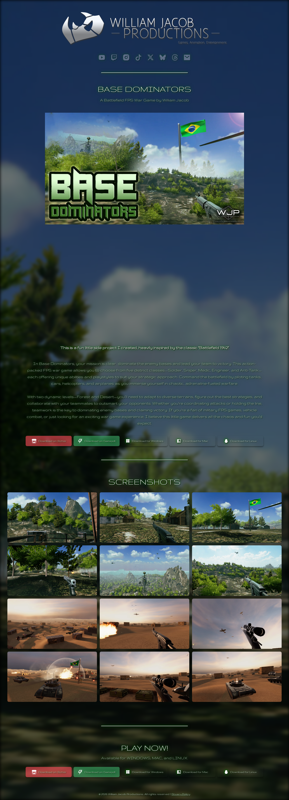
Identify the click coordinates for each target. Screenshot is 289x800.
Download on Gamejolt (97, 441)
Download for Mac (192, 441)
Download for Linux (240, 441)
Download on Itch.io (49, 441)
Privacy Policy (181, 794)
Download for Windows (144, 441)
